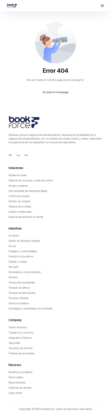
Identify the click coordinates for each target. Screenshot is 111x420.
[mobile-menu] (102, 6)
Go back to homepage (55, 92)
